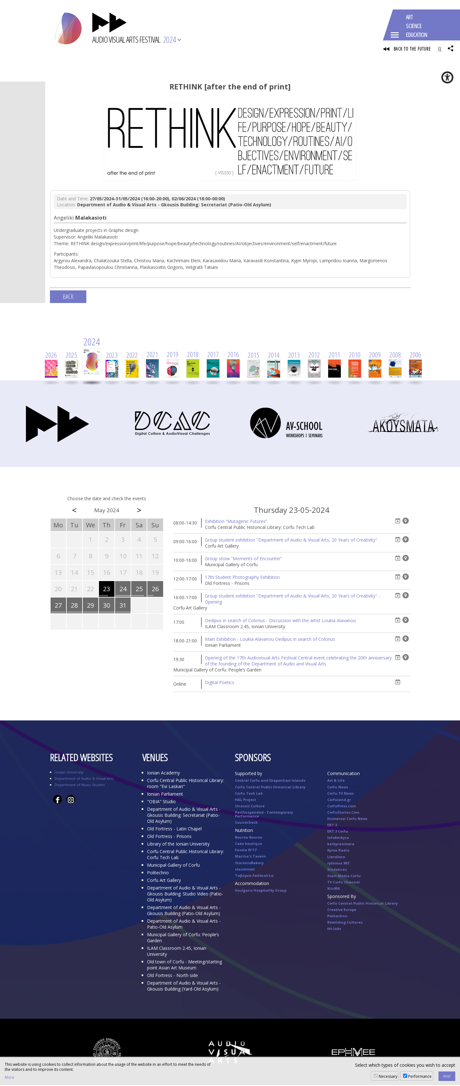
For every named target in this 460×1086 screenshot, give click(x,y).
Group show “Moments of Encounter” (243, 559)
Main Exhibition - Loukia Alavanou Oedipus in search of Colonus (270, 640)
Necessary (388, 1076)
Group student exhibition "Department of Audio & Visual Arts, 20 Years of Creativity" (291, 541)
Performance (420, 1076)
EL (440, 49)
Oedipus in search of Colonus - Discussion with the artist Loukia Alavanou (280, 621)
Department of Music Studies (80, 785)
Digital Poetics (219, 683)
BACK (68, 297)
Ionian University (69, 773)
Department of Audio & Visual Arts (84, 779)
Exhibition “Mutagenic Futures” (236, 522)
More (9, 1077)
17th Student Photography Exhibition (242, 578)
